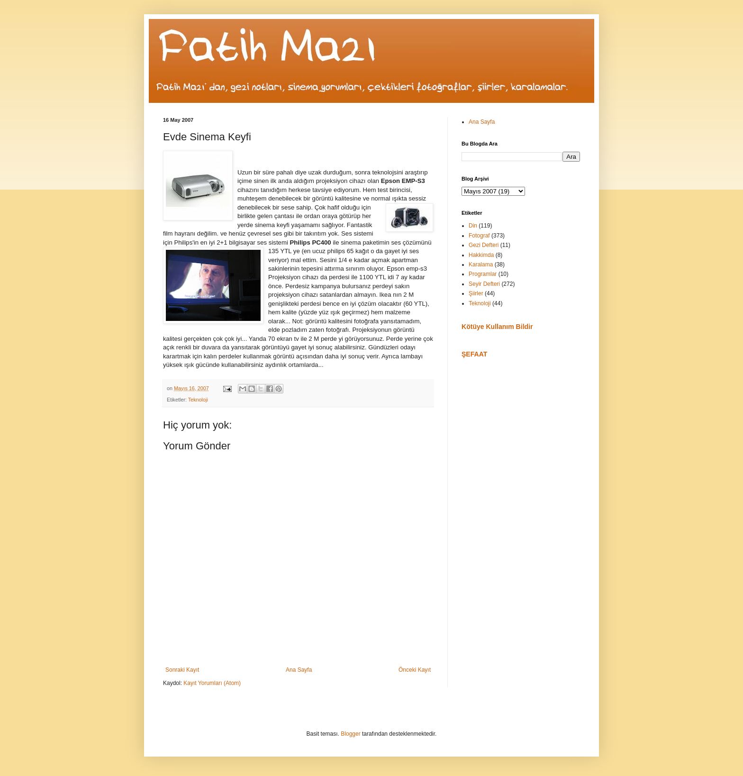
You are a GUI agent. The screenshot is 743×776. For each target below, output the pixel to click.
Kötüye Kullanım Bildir (497, 326)
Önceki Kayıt (415, 669)
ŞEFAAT (474, 354)
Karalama (481, 264)
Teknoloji (198, 399)
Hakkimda (481, 255)
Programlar (483, 274)
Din (473, 225)
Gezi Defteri (483, 245)
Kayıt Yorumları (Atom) (212, 683)
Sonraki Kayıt (182, 669)
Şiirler (476, 293)
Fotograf (479, 235)
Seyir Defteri (484, 284)
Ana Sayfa (299, 669)
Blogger (350, 733)
